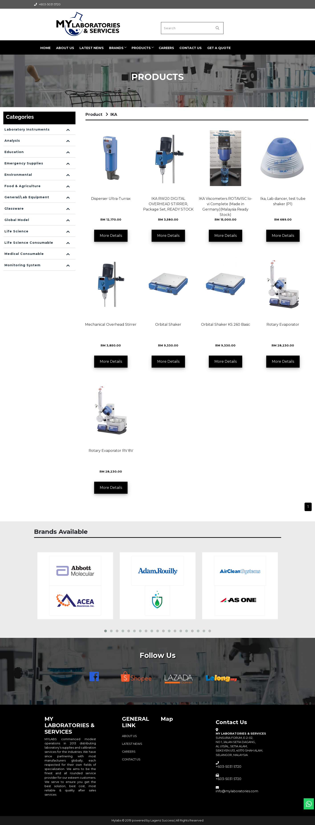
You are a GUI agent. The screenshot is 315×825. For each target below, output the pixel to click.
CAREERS (165, 48)
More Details (111, 235)
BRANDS (115, 48)
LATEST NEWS (89, 48)
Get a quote (219, 48)
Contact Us (190, 48)
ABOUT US (63, 48)
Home (43, 48)
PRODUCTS (140, 48)
